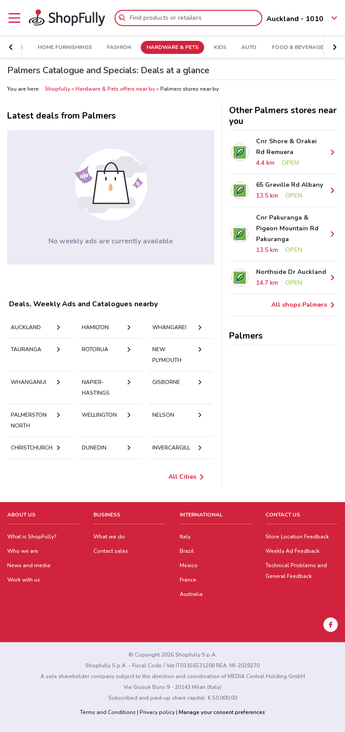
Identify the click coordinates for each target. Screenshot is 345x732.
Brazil (187, 551)
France (188, 579)
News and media (28, 565)
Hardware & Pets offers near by (115, 89)
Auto (249, 47)
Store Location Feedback (297, 536)
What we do (109, 536)
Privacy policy (157, 712)
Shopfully (57, 89)
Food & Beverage (297, 47)
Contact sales (110, 551)
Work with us (23, 579)
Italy (185, 536)
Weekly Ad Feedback (292, 551)
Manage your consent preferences (222, 712)
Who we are (22, 551)
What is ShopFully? (32, 536)
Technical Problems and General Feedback (296, 571)
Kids (220, 47)
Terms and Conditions (108, 712)
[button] (11, 47)
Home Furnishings (65, 47)
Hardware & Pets (172, 47)
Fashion (119, 47)
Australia (191, 594)
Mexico (189, 565)
